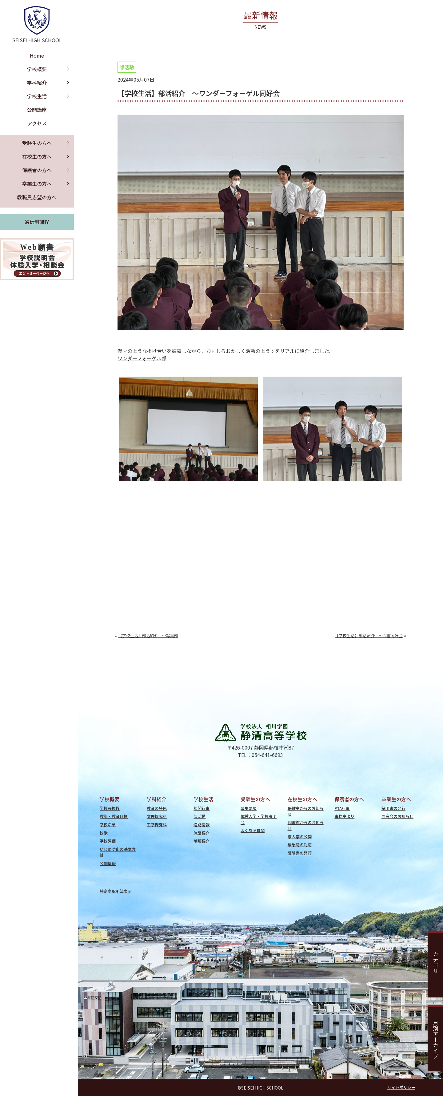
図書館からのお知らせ (306, 825)
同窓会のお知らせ (397, 816)
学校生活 (37, 96)
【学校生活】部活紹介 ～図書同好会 (369, 635)
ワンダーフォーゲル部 (142, 358)
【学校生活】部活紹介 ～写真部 (148, 635)
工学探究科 (157, 824)
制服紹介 (202, 841)
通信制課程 (37, 221)
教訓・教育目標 (114, 816)
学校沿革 (108, 824)
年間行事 (202, 808)
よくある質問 (253, 830)
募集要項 (249, 808)
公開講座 (37, 109)
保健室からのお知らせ (306, 811)
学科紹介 (37, 82)
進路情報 (202, 824)
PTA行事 (342, 808)
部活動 (126, 67)
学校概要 (37, 69)
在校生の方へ (37, 156)
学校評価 (108, 841)
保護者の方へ (37, 170)
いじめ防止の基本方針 (118, 852)
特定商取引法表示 (116, 891)
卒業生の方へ (37, 183)
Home (37, 55)
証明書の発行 (300, 853)
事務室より (344, 816)
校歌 (104, 833)
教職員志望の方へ (37, 197)
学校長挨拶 (110, 808)
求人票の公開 (300, 836)
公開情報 (108, 863)
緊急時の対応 (300, 844)
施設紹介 (202, 833)
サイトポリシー (401, 1087)
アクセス (37, 123)
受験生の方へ (37, 143)
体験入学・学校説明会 (259, 819)
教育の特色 (157, 808)
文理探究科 (157, 816)
